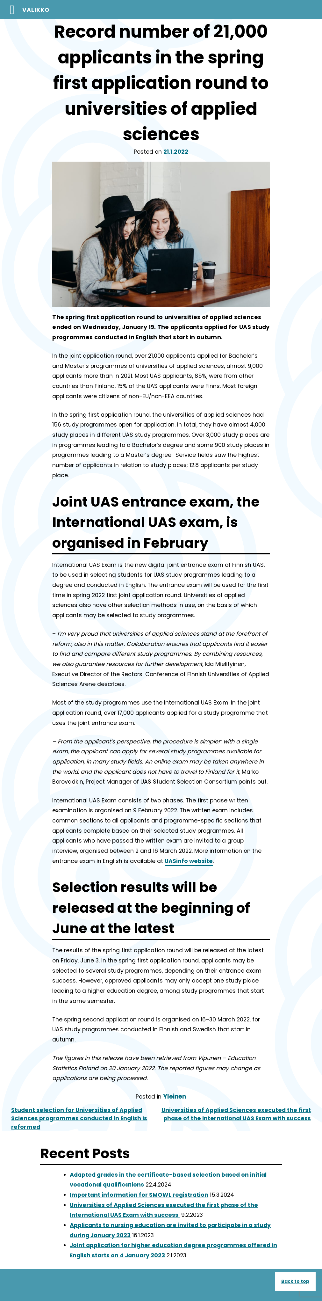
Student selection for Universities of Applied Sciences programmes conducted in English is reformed (79, 1118)
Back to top (295, 1281)
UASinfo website (189, 861)
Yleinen (174, 1096)
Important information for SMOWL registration (139, 1195)
